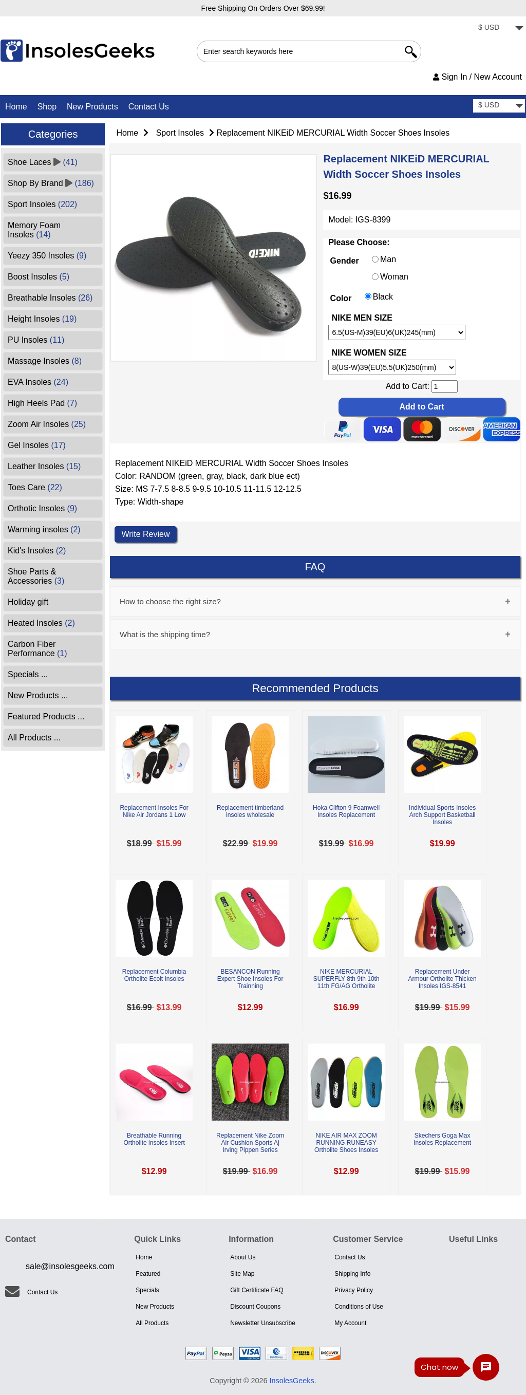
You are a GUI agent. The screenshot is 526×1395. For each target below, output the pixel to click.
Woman (394, 277)
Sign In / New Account (477, 76)
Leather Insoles (44, 466)
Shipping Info (352, 1274)
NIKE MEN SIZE (362, 317)
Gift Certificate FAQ (256, 1290)
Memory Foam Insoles (34, 230)
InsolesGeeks (292, 1381)
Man (388, 259)
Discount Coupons (255, 1307)
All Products (152, 1323)
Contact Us (148, 106)
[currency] (499, 28)
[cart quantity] (444, 386)
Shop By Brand (51, 183)
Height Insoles (42, 318)
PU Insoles (36, 340)
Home (16, 106)
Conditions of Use (358, 1307)
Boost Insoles (38, 276)
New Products (92, 106)
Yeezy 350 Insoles (47, 255)
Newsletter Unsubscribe (262, 1323)
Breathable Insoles (50, 297)
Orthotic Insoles (42, 508)
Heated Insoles (41, 623)
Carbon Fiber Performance (37, 649)
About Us (242, 1257)
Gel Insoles (37, 445)
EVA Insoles (38, 382)
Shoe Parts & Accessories (36, 576)
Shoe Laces (43, 162)
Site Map (242, 1274)
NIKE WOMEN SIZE (369, 353)
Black (383, 296)
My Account (350, 1323)
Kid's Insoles (37, 550)
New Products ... (38, 695)
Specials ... (28, 674)
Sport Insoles (180, 132)
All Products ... (34, 737)
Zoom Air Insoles (47, 424)
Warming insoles (44, 529)
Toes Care (35, 487)
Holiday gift (28, 602)
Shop (47, 106)
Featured (148, 1274)
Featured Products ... (46, 716)
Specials (147, 1290)
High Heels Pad (42, 403)
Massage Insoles (45, 361)
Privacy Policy (353, 1290)
